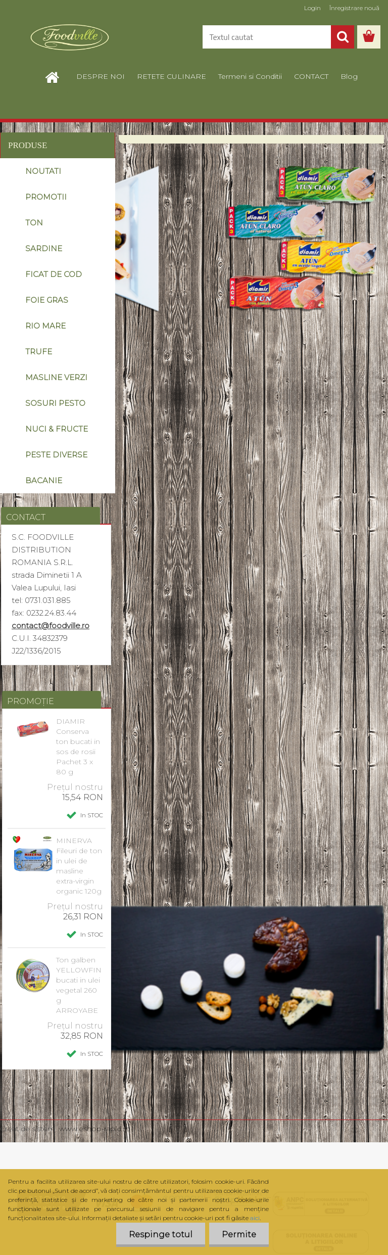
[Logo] (69, 37)
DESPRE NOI (100, 76)
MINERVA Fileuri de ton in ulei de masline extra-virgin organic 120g (79, 866)
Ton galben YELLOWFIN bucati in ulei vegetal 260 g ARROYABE (79, 985)
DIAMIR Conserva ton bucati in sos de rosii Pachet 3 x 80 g (78, 746)
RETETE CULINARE (171, 76)
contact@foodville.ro (50, 625)
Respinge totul (160, 1234)
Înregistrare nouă (354, 8)
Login (312, 8)
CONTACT (311, 76)
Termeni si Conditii (250, 76)
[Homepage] (57, 76)
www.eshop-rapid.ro (94, 1128)
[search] (342, 37)
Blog (349, 76)
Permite (239, 1234)
